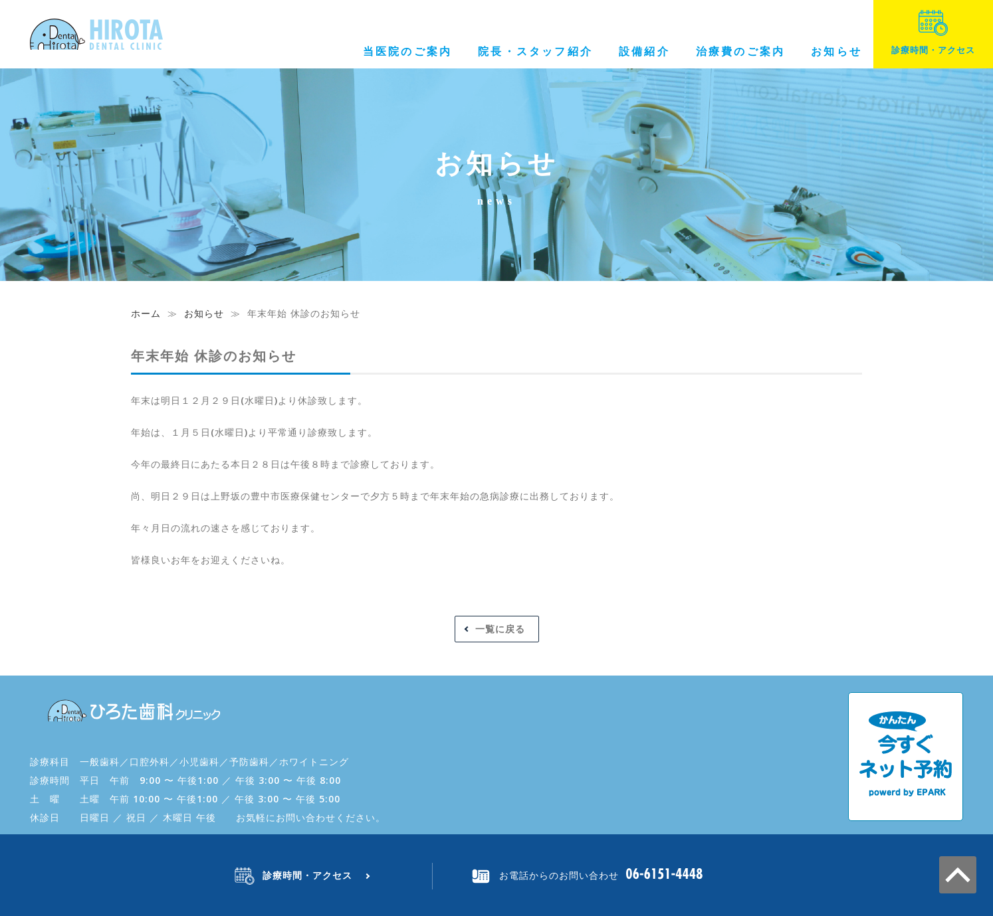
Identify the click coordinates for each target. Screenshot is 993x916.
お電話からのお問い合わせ (559, 875)
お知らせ (836, 51)
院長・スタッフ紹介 (535, 51)
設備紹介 (644, 51)
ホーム (146, 313)
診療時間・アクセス (933, 33)
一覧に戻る (500, 628)
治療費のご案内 (740, 51)
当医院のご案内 (407, 51)
